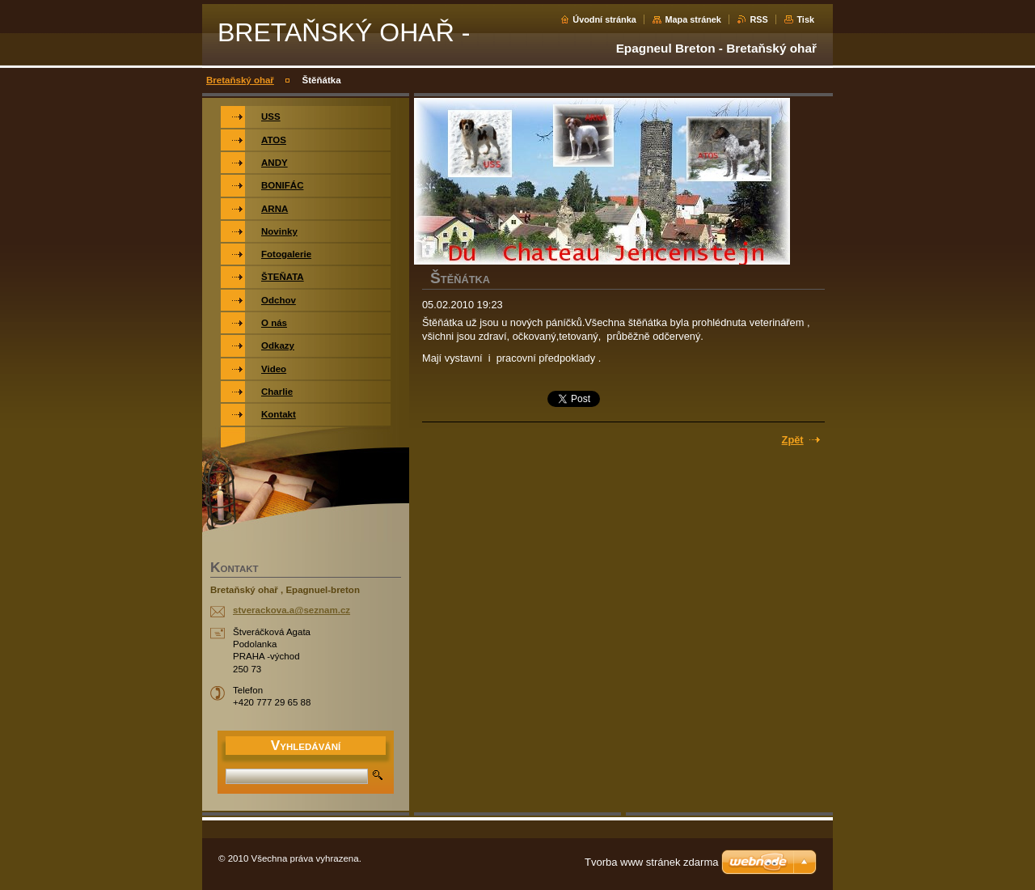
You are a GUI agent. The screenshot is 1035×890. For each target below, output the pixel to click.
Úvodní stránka (604, 19)
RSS (758, 19)
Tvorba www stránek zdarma (651, 862)
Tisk (805, 19)
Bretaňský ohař (240, 80)
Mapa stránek (693, 19)
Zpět (793, 440)
